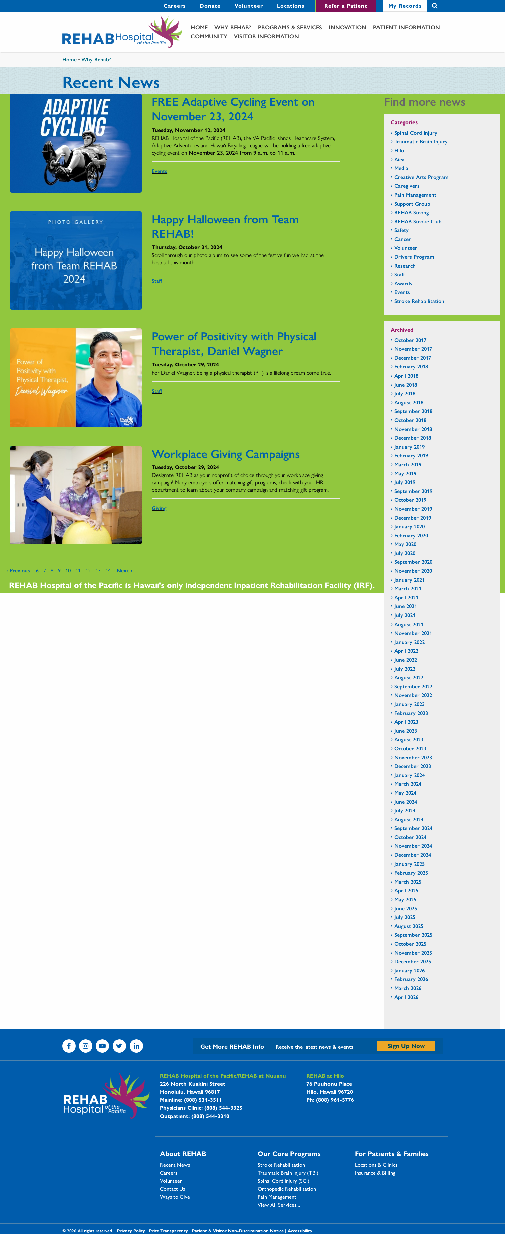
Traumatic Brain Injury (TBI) (288, 1172)
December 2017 (412, 357)
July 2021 (404, 615)
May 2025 (405, 899)
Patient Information (406, 27)
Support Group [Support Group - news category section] (412, 203)
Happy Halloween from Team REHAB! (225, 225)
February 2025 (411, 872)
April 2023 (406, 721)
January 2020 (409, 526)
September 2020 (413, 561)
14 (108, 570)
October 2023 (410, 748)
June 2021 (405, 606)
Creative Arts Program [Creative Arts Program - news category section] (421, 177)
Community (209, 36)
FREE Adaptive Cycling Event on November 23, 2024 (233, 108)
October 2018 (410, 420)
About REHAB (183, 1153)
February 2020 (411, 535)
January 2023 (409, 704)
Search (435, 6)
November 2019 (413, 508)
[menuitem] (174, 6)
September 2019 (413, 491)
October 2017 (410, 340)
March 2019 (407, 464)
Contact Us (172, 1188)
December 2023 (412, 766)
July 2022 (404, 668)
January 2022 (409, 642)
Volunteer (171, 1180)
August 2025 (408, 926)
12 (88, 570)
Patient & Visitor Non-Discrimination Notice (238, 1230)
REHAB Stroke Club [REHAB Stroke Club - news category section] (418, 221)
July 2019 (404, 482)
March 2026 (407, 988)
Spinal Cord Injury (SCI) (283, 1180)
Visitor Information (266, 36)
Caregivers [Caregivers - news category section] (407, 185)
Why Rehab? (232, 27)
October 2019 (410, 499)
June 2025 (405, 908)
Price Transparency (168, 1230)
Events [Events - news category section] (402, 292)
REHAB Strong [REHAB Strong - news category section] (411, 212)
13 (98, 570)
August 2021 (408, 624)
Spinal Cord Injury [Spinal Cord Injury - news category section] (415, 132)
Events (159, 171)
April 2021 (406, 597)
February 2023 (411, 713)
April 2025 (406, 890)
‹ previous (18, 570)
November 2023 (413, 757)
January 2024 (409, 775)
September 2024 (413, 828)
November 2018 (413, 429)
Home (199, 27)
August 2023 (408, 739)
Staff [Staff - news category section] (399, 274)
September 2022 (413, 686)
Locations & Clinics (376, 1164)
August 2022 (408, 677)
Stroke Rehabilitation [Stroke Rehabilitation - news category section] (419, 301)
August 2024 (408, 819)
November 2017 (413, 348)
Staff (157, 280)
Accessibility (300, 1230)
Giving (159, 508)
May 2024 (405, 792)
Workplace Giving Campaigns (226, 453)
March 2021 (407, 588)
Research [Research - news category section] (405, 265)
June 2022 (405, 659)
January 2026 (409, 970)
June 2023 (405, 730)
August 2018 (408, 402)
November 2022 (413, 695)
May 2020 (405, 544)
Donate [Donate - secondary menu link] (210, 5)
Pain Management (277, 1196)
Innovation (347, 27)
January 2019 (409, 446)
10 (68, 570)
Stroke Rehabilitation (281, 1164)
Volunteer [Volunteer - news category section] (405, 247)
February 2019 (411, 455)
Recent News (175, 1164)
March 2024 (407, 783)
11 (78, 570)
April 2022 (406, 650)
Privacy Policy (131, 1230)
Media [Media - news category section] (401, 168)
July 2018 (404, 393)
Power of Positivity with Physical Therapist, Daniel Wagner (234, 342)
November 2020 (413, 570)
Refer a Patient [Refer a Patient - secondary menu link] (345, 5)
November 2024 (413, 845)
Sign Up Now (406, 1045)
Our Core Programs (289, 1153)
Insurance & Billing (375, 1172)
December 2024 (412, 854)
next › (124, 570)
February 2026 (411, 979)
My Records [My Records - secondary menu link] (405, 5)
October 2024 (410, 837)
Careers (168, 1172)
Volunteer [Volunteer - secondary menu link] (249, 5)
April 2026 (406, 997)
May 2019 (405, 473)
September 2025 (413, 934)
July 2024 (404, 810)
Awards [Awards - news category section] (403, 283)
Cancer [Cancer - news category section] (402, 239)
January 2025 (409, 864)
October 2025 (410, 943)
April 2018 (406, 375)
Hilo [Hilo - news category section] (399, 150)
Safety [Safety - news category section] (401, 230)
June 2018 (405, 384)
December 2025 (412, 961)
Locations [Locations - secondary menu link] (290, 5)
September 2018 (413, 411)
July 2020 (404, 553)
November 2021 (413, 633)
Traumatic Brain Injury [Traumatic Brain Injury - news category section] (421, 141)
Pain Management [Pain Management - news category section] (415, 194)
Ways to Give (175, 1196)
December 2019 (412, 517)
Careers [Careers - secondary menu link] (175, 5)
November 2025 (413, 952)
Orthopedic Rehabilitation (287, 1188)
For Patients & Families (392, 1153)
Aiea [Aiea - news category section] (399, 159)
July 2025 (404, 917)
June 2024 (405, 801)
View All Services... (279, 1204)
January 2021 (409, 579)
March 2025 (407, 881)
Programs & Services (290, 27)
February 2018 (411, 366)
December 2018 (412, 437)
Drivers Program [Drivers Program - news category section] (414, 256)
